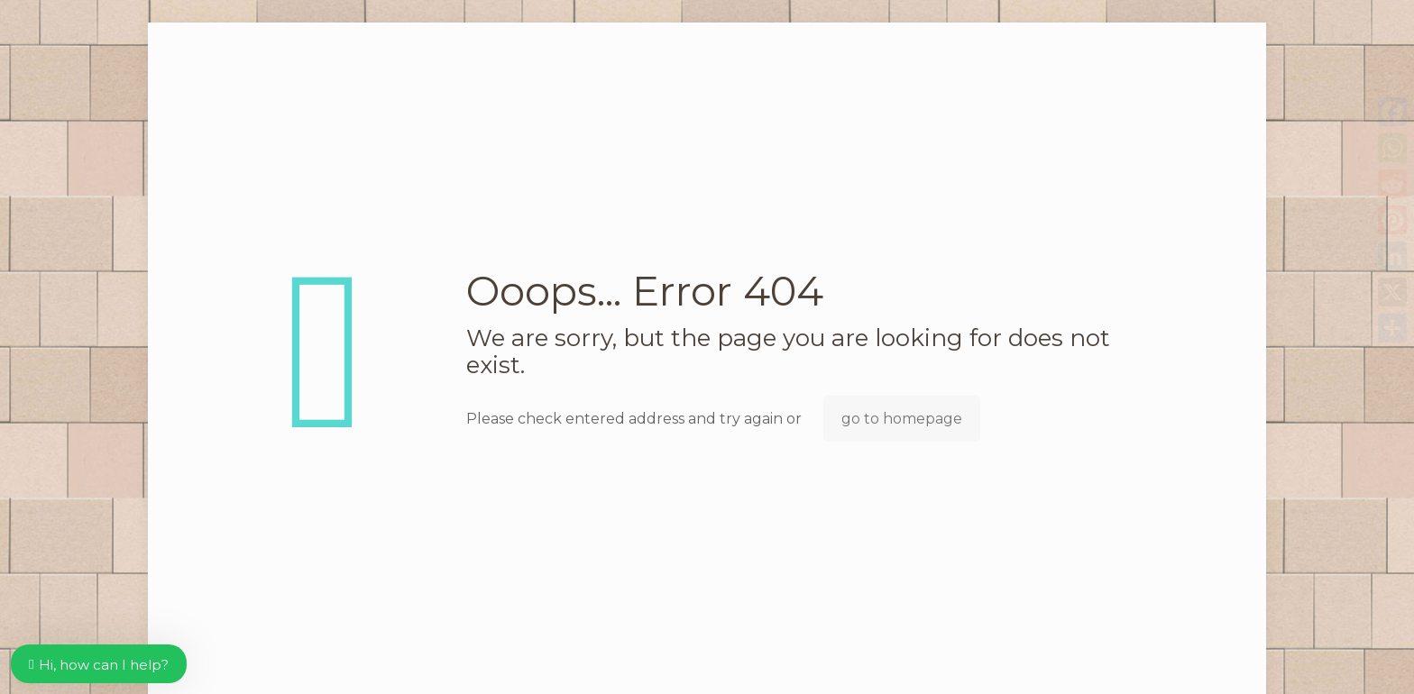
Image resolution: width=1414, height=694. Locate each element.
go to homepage (901, 418)
